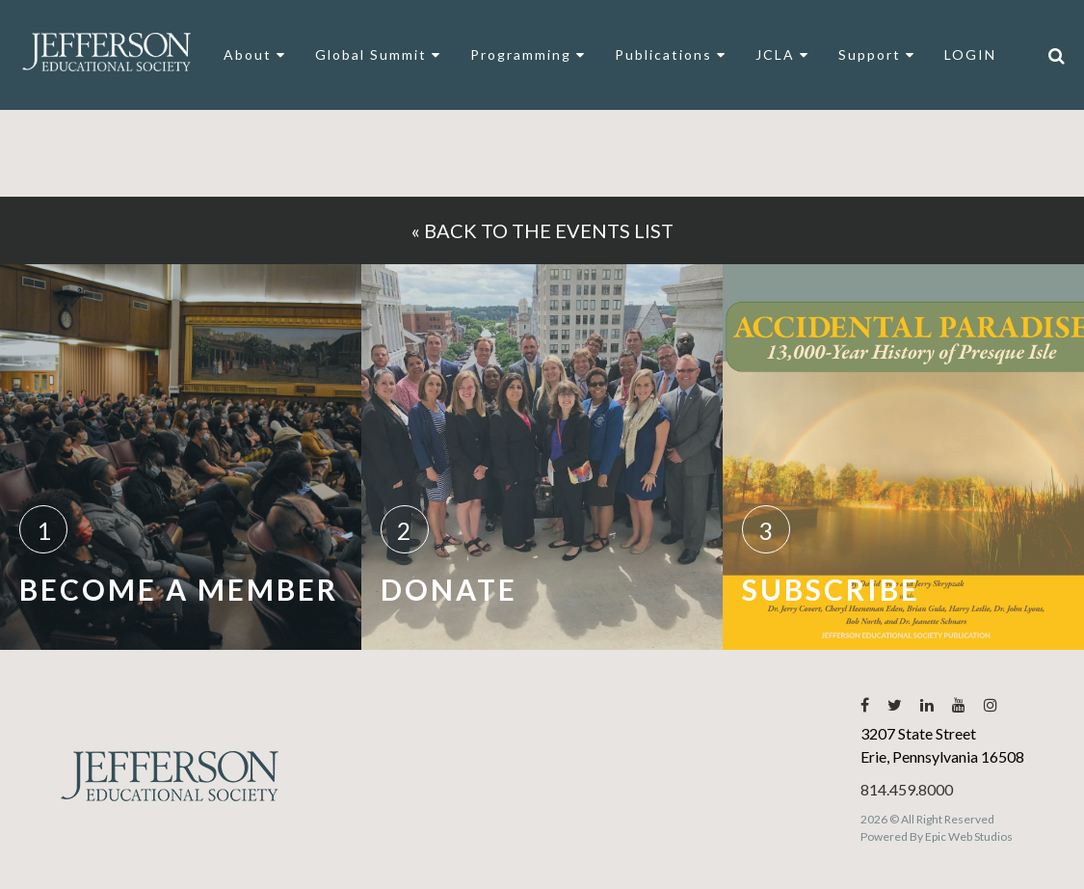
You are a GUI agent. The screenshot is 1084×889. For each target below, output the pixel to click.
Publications (671, 54)
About (255, 54)
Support (876, 54)
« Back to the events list (542, 230)
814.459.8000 (906, 789)
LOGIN (970, 54)
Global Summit (378, 54)
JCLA (782, 54)
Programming (528, 54)
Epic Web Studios (969, 836)
